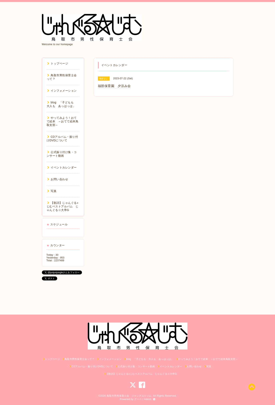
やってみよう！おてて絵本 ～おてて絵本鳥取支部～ (63, 121)
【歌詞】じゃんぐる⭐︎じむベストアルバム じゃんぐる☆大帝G (63, 206)
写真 (52, 191)
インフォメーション (62, 90)
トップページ (57, 63)
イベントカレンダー (62, 167)
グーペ (138, 399)
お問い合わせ (57, 179)
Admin (147, 399)
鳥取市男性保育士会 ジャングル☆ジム (129, 395)
